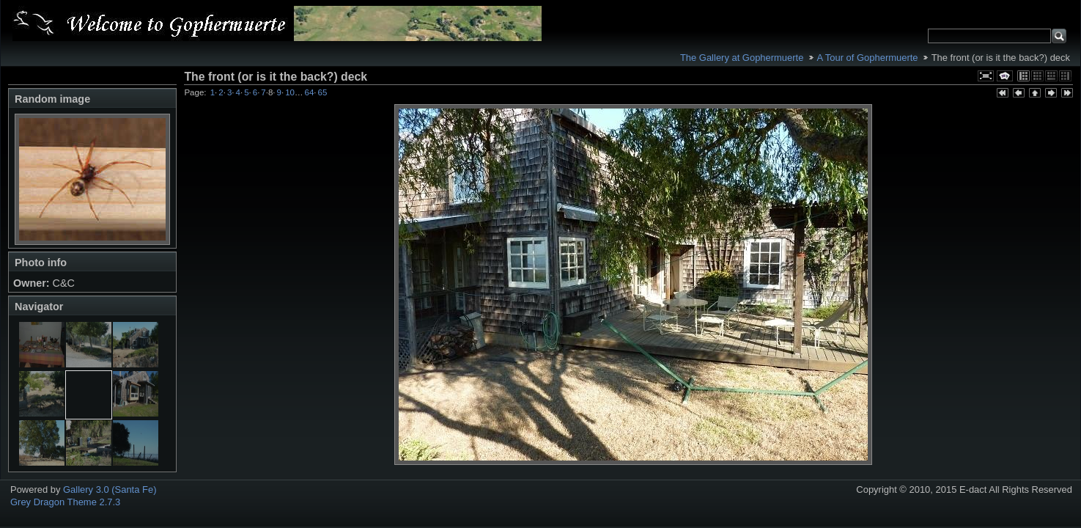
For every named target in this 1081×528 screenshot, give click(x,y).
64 (309, 92)
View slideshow (1005, 75)
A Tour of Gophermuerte (867, 57)
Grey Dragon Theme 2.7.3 (65, 501)
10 (290, 92)
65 (323, 92)
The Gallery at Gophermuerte (741, 57)
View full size (986, 75)
